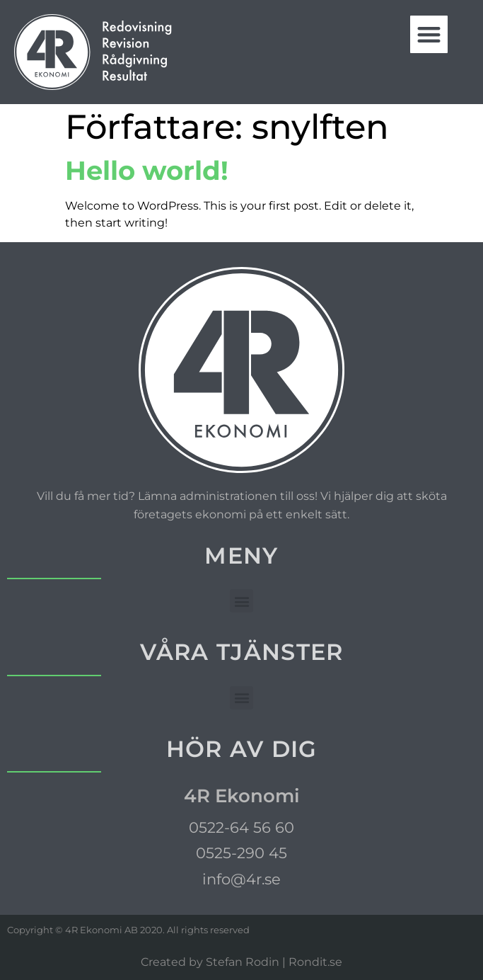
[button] (429, 34)
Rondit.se (315, 962)
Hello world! (146, 170)
